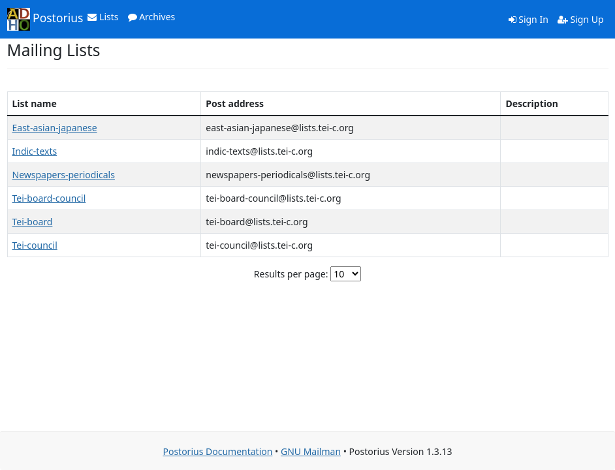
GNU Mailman (311, 451)
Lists (102, 16)
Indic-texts (34, 151)
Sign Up (581, 19)
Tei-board (32, 221)
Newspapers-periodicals (63, 174)
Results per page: (291, 274)
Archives (152, 16)
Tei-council (34, 245)
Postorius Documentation (217, 451)
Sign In (528, 19)
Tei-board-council (49, 198)
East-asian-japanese (54, 127)
